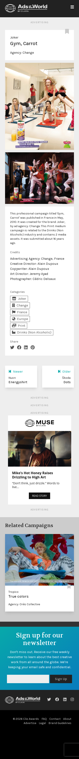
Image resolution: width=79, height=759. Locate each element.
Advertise (30, 723)
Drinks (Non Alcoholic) (31, 332)
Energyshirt (17, 382)
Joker (14, 37)
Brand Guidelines (59, 723)
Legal (42, 723)
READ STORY (39, 496)
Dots (67, 382)
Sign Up (61, 679)
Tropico (13, 592)
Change (28, 53)
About (67, 719)
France (19, 312)
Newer (15, 371)
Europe (20, 319)
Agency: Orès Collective (24, 604)
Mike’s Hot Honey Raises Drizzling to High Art (32, 475)
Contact (55, 719)
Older (64, 371)
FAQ (44, 719)
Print (18, 326)
